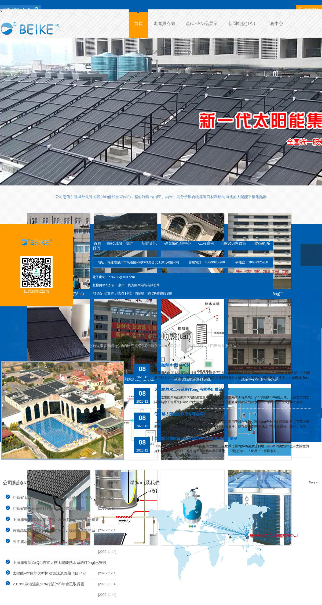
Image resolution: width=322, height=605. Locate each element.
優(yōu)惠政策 (148, 51)
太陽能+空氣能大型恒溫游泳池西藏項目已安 (44, 572)
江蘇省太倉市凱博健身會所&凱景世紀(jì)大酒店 (47, 497)
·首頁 (97, 243)
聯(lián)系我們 (189, 51)
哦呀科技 (124, 293)
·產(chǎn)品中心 (177, 243)
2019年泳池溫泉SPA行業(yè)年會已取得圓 (43, 583)
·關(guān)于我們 (120, 243)
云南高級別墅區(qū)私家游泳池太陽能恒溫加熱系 (49, 530)
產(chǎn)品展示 (202, 23)
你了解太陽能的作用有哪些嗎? (180, 414)
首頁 (138, 23)
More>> (112, 482)
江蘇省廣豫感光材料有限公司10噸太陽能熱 (44, 508)
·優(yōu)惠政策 (233, 243)
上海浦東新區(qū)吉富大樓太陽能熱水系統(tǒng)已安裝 (54, 562)
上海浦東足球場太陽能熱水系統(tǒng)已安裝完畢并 (51, 519)
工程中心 (274, 23)
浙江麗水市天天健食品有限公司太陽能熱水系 (45, 541)
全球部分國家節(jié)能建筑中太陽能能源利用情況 (195, 438)
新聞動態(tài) (241, 23)
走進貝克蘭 (164, 23)
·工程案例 (206, 243)
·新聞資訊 (152, 243)
